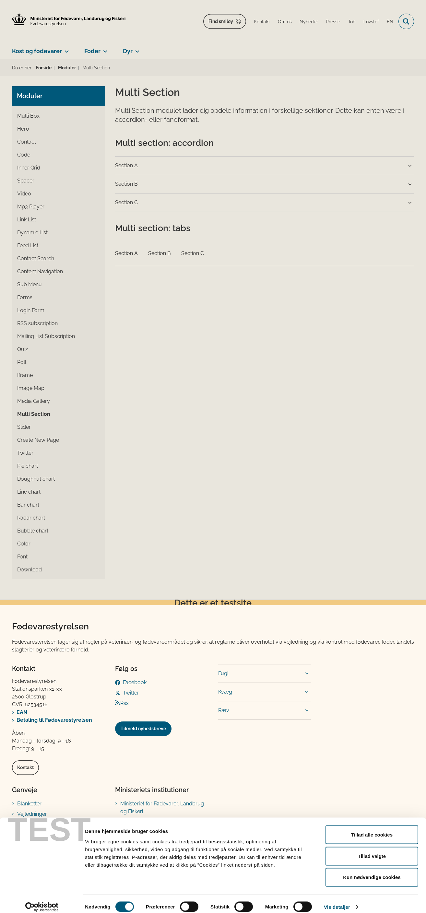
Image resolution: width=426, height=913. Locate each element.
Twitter (131, 693)
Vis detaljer (337, 900)
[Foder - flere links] (104, 48)
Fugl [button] (223, 673)
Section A (126, 253)
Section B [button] (126, 184)
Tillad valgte (372, 849)
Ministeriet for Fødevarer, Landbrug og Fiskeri (162, 807)
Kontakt (25, 767)
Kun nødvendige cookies (372, 870)
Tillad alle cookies (372, 828)
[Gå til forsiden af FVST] (68, 19)
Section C (192, 253)
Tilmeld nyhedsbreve (143, 728)
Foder (92, 51)
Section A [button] (126, 165)
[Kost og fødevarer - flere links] (65, 48)
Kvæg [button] (225, 692)
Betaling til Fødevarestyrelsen (54, 720)
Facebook (135, 682)
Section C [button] (126, 202)
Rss (124, 703)
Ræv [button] (223, 710)
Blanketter (29, 804)
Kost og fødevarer (37, 51)
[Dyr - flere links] (136, 48)
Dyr (128, 51)
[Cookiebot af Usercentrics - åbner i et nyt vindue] (42, 900)
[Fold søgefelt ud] (406, 21)
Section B (159, 253)
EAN (22, 712)
